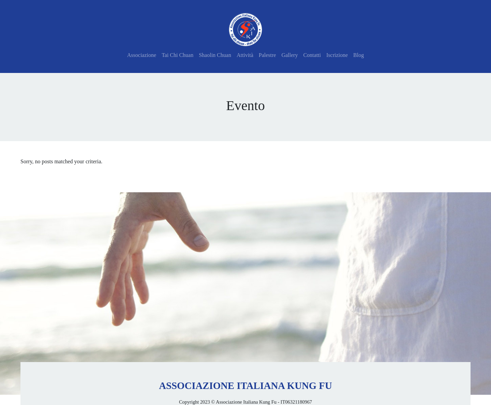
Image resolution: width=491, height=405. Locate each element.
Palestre (267, 55)
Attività (245, 55)
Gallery (289, 55)
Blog (358, 55)
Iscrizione (337, 55)
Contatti (312, 55)
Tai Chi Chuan (177, 55)
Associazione (141, 55)
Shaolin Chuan (215, 55)
